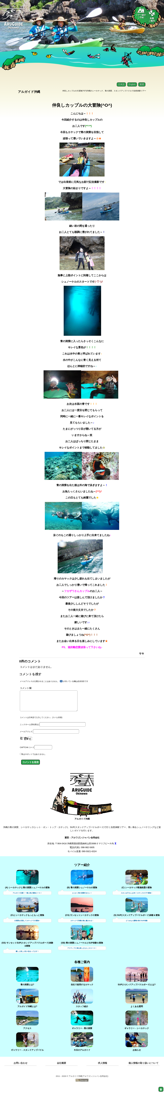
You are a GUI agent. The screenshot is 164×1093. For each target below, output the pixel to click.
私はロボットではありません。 (34, 760)
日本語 (121, 84)
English (132, 84)
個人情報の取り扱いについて (143, 1069)
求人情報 (102, 1069)
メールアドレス (26, 738)
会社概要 (61, 1069)
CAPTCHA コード (27, 753)
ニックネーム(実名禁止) (29, 731)
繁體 (142, 84)
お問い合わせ (20, 1069)
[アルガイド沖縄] (82, 792)
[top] (160, 1089)
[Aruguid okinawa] (14, 20)
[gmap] (115, 849)
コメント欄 (25, 690)
